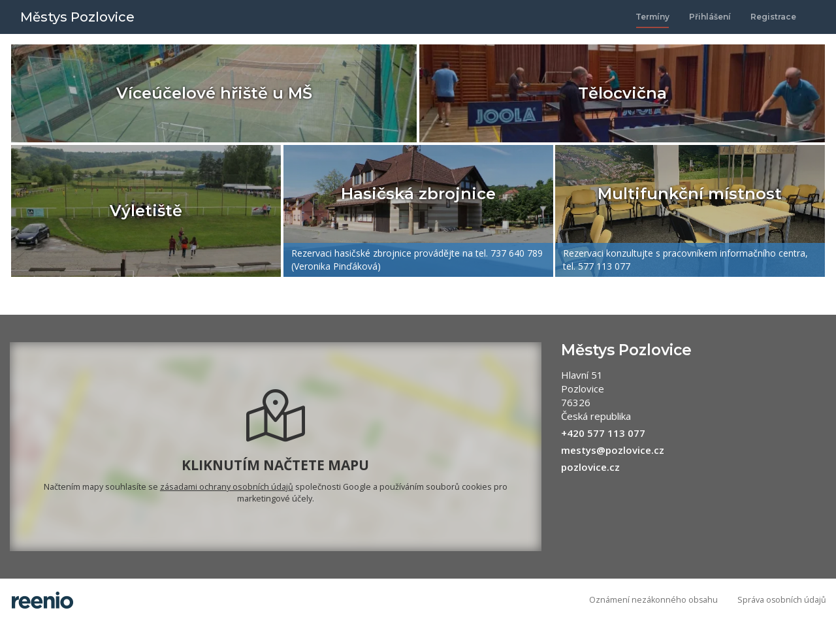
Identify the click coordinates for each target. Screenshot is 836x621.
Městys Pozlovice (77, 17)
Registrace (773, 17)
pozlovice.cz (590, 466)
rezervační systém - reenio (42, 600)
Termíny (652, 17)
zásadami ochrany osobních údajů (226, 486)
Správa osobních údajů (781, 599)
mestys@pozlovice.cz (612, 449)
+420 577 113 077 (603, 432)
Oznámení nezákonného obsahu (653, 599)
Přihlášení (710, 17)
